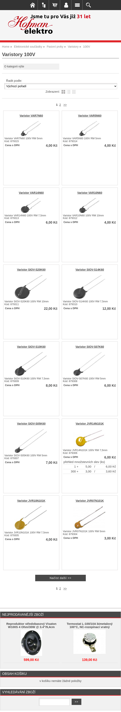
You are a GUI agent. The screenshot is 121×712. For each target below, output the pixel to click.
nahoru (115, 706)
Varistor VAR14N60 (31, 192)
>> (65, 104)
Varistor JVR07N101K (90, 500)
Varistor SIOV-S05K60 (31, 423)
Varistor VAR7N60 (31, 115)
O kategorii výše (14, 66)
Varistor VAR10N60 (89, 192)
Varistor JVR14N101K (90, 423)
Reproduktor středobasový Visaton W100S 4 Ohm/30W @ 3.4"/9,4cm (31, 625)
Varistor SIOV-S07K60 (89, 346)
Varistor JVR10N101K (31, 500)
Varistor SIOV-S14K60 (89, 269)
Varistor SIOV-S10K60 (31, 346)
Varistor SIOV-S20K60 (31, 269)
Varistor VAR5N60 (90, 115)
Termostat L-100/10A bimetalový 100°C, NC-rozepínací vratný (90, 625)
